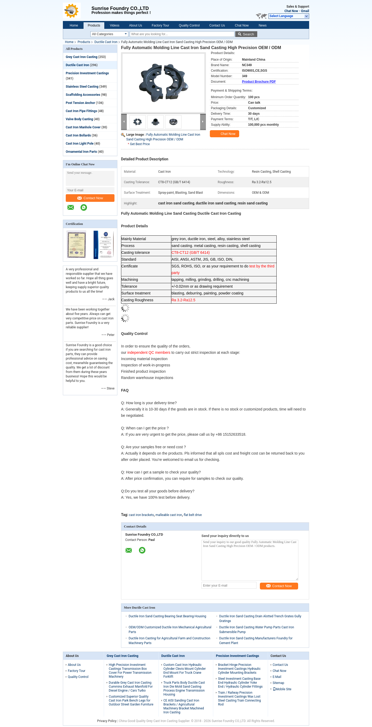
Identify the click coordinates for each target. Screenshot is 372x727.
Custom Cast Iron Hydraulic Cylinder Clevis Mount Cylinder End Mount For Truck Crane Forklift (184, 670)
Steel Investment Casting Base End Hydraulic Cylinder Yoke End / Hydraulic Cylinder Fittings (240, 682)
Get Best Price (140, 144)
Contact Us (217, 25)
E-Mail (277, 677)
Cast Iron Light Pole (80, 143)
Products (94, 25)
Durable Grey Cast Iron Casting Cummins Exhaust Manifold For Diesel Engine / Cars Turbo (130, 686)
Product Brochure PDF (259, 81)
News (262, 25)
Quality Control (189, 25)
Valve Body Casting (79, 119)
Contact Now (90, 198)
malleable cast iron (169, 515)
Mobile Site (282, 689)
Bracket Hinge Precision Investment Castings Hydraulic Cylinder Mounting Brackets (239, 669)
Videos (114, 25)
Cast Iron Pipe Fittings (81, 111)
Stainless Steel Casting (82, 86)
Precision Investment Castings (87, 73)
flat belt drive (193, 515)
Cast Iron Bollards (78, 135)
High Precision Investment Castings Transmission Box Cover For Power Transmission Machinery (130, 670)
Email (305, 11)
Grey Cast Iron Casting (81, 57)
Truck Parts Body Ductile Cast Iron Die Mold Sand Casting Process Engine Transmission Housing (184, 688)
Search (248, 34)
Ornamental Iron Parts (81, 152)
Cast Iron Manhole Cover (83, 127)
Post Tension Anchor (80, 103)
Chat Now (291, 11)
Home (74, 25)
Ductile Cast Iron (105, 42)
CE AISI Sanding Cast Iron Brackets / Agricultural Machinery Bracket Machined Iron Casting (183, 706)
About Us (135, 25)
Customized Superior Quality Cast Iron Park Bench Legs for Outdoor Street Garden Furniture (131, 700)
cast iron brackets (141, 515)
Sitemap (278, 683)
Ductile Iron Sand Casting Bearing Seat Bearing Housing (167, 616)
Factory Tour (160, 25)
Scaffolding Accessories (83, 95)
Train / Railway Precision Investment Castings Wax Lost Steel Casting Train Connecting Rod (239, 698)
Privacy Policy (107, 721)
